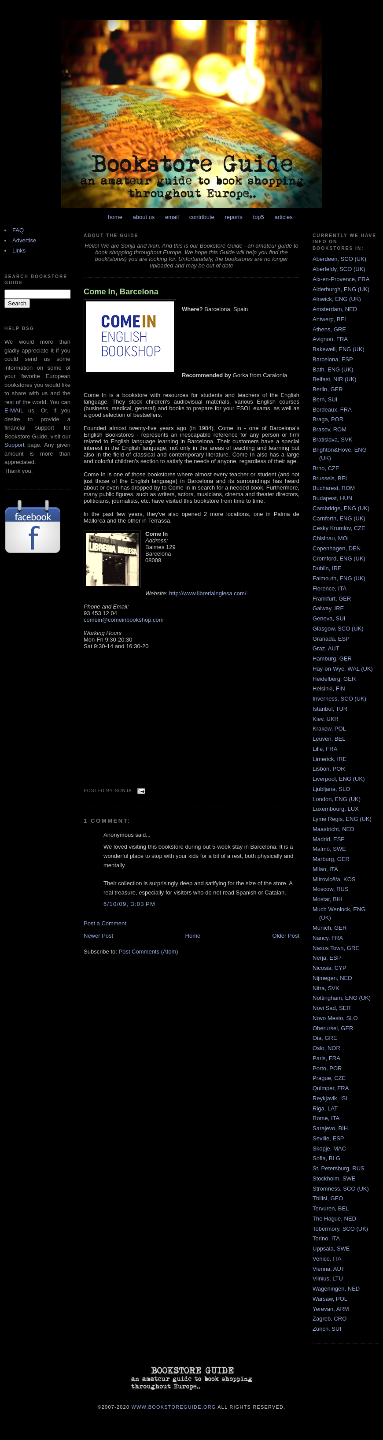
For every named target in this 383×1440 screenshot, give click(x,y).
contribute (201, 217)
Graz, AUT (326, 648)
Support (14, 445)
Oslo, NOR (326, 1048)
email (172, 217)
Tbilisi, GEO (328, 1198)
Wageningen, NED (336, 1288)
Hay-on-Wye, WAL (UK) (343, 668)
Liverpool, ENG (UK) (339, 779)
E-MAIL (13, 410)
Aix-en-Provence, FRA (341, 279)
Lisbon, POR (329, 768)
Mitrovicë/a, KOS (334, 879)
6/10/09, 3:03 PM (129, 904)
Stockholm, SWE (334, 1178)
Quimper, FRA (331, 1088)
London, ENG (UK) (337, 799)
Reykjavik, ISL (331, 1098)
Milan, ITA (325, 869)
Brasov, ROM (329, 429)
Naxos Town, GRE (336, 948)
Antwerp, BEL (330, 319)
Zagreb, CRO (329, 1318)
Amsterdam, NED (335, 309)
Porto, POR (327, 1068)
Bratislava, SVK (332, 439)
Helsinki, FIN (329, 688)
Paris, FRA (326, 1058)
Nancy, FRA (328, 938)
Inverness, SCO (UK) (339, 698)
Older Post (286, 935)
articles (283, 217)
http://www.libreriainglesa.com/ (208, 593)
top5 (258, 217)
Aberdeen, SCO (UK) (339, 259)
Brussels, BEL (331, 478)
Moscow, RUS (331, 889)
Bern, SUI (325, 399)
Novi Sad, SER (332, 1008)
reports (233, 217)
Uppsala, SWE (331, 1248)
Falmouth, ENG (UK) (339, 578)
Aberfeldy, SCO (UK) (339, 269)
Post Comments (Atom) (148, 951)
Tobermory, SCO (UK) (340, 1228)
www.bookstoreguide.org (174, 1406)
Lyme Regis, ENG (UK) (342, 819)
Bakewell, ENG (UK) (339, 349)
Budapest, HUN (332, 498)
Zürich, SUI (327, 1328)
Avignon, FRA (330, 339)
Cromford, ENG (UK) (339, 558)
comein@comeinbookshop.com (124, 619)
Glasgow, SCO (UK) (338, 628)
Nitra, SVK (326, 988)
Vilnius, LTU (328, 1278)
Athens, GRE (329, 329)
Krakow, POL (329, 728)
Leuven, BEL (329, 738)
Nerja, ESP (327, 957)
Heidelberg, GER (334, 678)
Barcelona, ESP (333, 359)
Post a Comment (105, 923)
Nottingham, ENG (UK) (342, 998)
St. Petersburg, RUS (339, 1168)
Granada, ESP (331, 638)
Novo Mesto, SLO (335, 1018)
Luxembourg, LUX (336, 808)
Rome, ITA (326, 1118)
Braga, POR (328, 419)
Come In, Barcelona (121, 291)
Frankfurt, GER (332, 598)
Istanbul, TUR (330, 708)
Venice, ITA (327, 1258)
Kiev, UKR (326, 719)
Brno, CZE (326, 468)
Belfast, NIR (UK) (335, 379)
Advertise (24, 240)
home (115, 217)
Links (19, 250)
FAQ (18, 230)
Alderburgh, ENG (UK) (341, 289)
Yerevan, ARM (331, 1309)
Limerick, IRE (329, 759)
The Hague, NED (334, 1218)
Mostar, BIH (327, 899)
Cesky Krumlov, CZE (339, 528)
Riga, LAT (325, 1108)
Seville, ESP (328, 1138)
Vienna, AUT (329, 1269)
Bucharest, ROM (334, 488)
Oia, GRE (325, 1038)
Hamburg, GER (332, 658)
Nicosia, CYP (329, 968)
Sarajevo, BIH (330, 1128)
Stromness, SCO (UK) (341, 1188)
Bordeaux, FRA (332, 409)
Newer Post (98, 935)
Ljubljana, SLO (331, 789)
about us (144, 217)
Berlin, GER (328, 389)
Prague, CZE (329, 1078)
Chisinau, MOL (331, 538)
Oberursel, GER (333, 1028)
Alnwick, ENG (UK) (337, 299)
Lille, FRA (325, 749)
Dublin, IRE (327, 568)
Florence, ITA (329, 588)
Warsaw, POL (330, 1298)
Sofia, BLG (326, 1158)
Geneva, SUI (329, 618)
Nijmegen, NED (332, 978)
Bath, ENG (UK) (333, 369)
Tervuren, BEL (331, 1208)
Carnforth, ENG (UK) (339, 518)
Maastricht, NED (333, 829)
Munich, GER (329, 927)
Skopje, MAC (329, 1148)
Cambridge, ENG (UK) (341, 508)
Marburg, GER (331, 859)
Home (193, 935)
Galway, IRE (328, 608)
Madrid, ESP (329, 839)
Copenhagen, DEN (337, 548)
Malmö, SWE (329, 849)
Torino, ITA (326, 1238)
